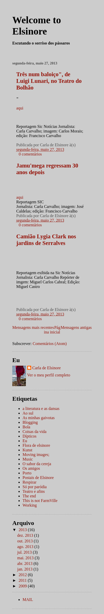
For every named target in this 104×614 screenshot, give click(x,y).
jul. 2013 (25, 552)
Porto (27, 473)
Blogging (30, 422)
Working (30, 505)
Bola (26, 427)
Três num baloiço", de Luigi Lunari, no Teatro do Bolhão (49, 81)
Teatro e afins (34, 491)
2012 (23, 575)
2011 (23, 580)
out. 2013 (25, 541)
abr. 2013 (25, 563)
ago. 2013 (25, 546)
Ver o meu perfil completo (48, 375)
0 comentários (30, 154)
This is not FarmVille (40, 500)
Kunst (27, 450)
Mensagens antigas (76, 327)
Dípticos (29, 436)
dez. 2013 (25, 535)
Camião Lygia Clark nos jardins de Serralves (46, 239)
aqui (20, 108)
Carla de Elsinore (46, 368)
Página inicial (52, 329)
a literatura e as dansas (41, 408)
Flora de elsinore (36, 445)
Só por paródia (35, 487)
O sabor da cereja (37, 464)
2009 (23, 586)
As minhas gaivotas (39, 418)
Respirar (29, 482)
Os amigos (31, 468)
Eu (25, 441)
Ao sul (28, 413)
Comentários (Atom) (50, 343)
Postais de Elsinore (38, 477)
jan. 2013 (25, 569)
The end (29, 496)
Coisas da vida (34, 431)
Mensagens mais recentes (33, 327)
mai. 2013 (26, 558)
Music (28, 459)
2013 (23, 530)
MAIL (28, 599)
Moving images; (36, 454)
